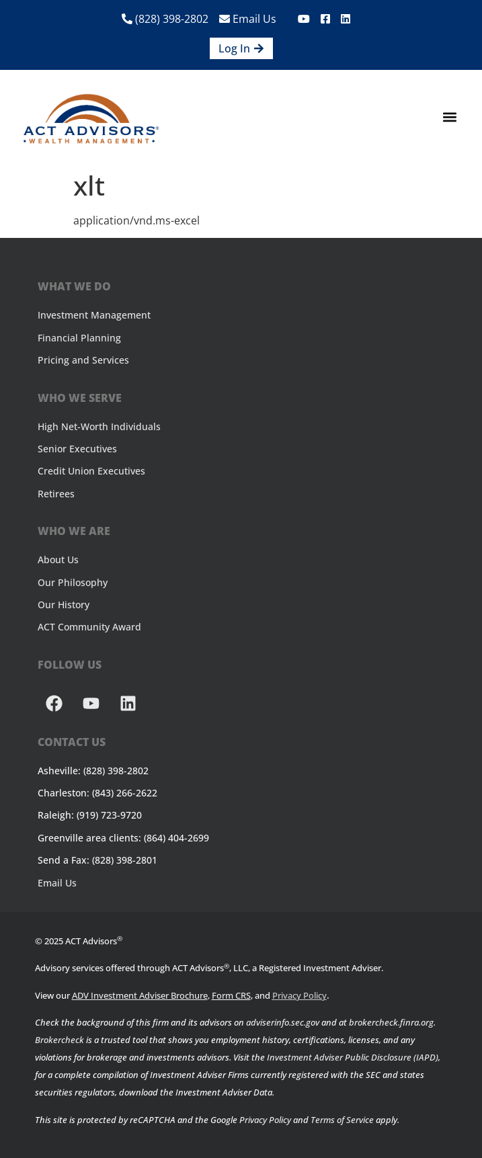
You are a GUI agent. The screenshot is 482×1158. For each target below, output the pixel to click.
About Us (58, 559)
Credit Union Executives (91, 470)
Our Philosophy (73, 582)
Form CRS (231, 995)
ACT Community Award (89, 626)
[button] (450, 117)
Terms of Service (342, 1120)
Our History (63, 604)
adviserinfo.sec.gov (282, 1022)
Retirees (56, 493)
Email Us (247, 18)
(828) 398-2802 (165, 18)
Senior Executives (77, 448)
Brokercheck (59, 1040)
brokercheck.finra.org (391, 1022)
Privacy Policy (299, 995)
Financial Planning (79, 337)
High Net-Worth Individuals (99, 426)
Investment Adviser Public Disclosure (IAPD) (352, 1057)
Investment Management (94, 314)
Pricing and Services (83, 360)
